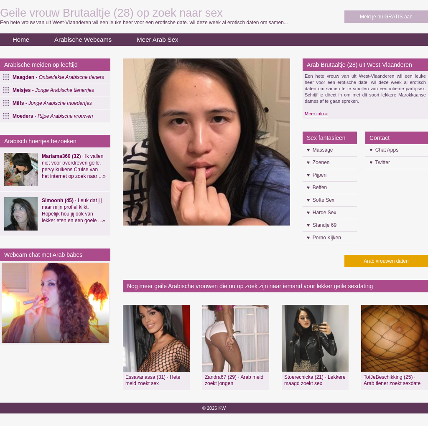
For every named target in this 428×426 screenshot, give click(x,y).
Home (21, 39)
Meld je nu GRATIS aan (386, 17)
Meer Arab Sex (157, 39)
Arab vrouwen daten (386, 261)
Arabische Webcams (83, 39)
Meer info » (316, 113)
